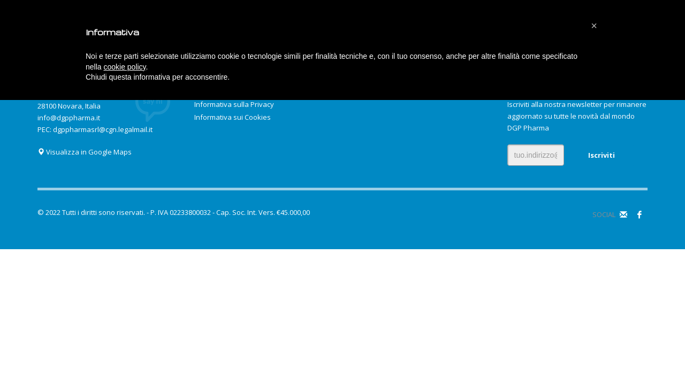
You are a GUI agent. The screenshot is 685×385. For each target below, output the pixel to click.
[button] (594, 25)
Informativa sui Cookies (232, 117)
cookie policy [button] (124, 67)
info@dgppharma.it (68, 117)
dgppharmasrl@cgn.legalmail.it (103, 129)
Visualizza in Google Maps (84, 152)
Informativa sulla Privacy (234, 104)
